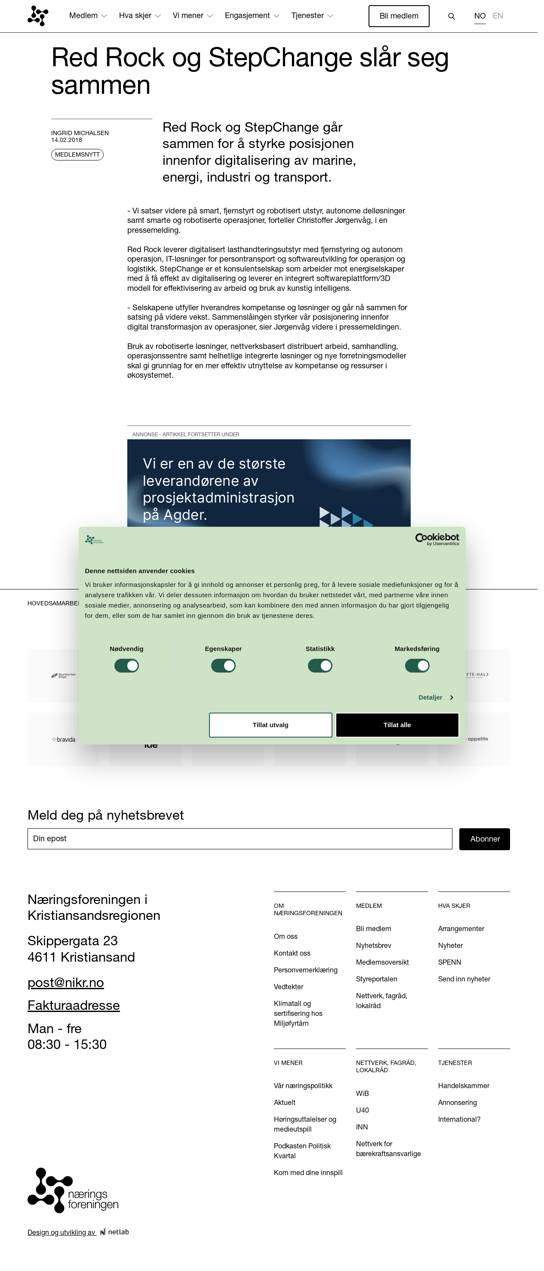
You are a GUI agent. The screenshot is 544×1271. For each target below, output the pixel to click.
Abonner (485, 839)
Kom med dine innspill (308, 1172)
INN (362, 1127)
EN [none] (498, 16)
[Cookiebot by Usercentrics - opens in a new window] (424, 561)
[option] (498, 17)
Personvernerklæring (306, 970)
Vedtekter (288, 986)
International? (459, 1119)
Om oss (286, 936)
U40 (362, 1110)
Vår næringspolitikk (303, 1085)
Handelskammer (463, 1085)
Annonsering (457, 1102)
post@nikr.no (66, 982)
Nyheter (450, 945)
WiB (362, 1093)
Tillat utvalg (271, 746)
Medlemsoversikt (382, 962)
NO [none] (480, 16)
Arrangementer (461, 928)
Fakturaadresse (74, 1005)
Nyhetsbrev (373, 945)
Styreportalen (376, 979)
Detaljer (433, 719)
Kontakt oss (292, 953)
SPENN (449, 962)
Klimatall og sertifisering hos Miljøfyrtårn (298, 1013)
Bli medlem (399, 16)
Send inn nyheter (464, 979)
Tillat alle (399, 746)
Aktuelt (284, 1102)
